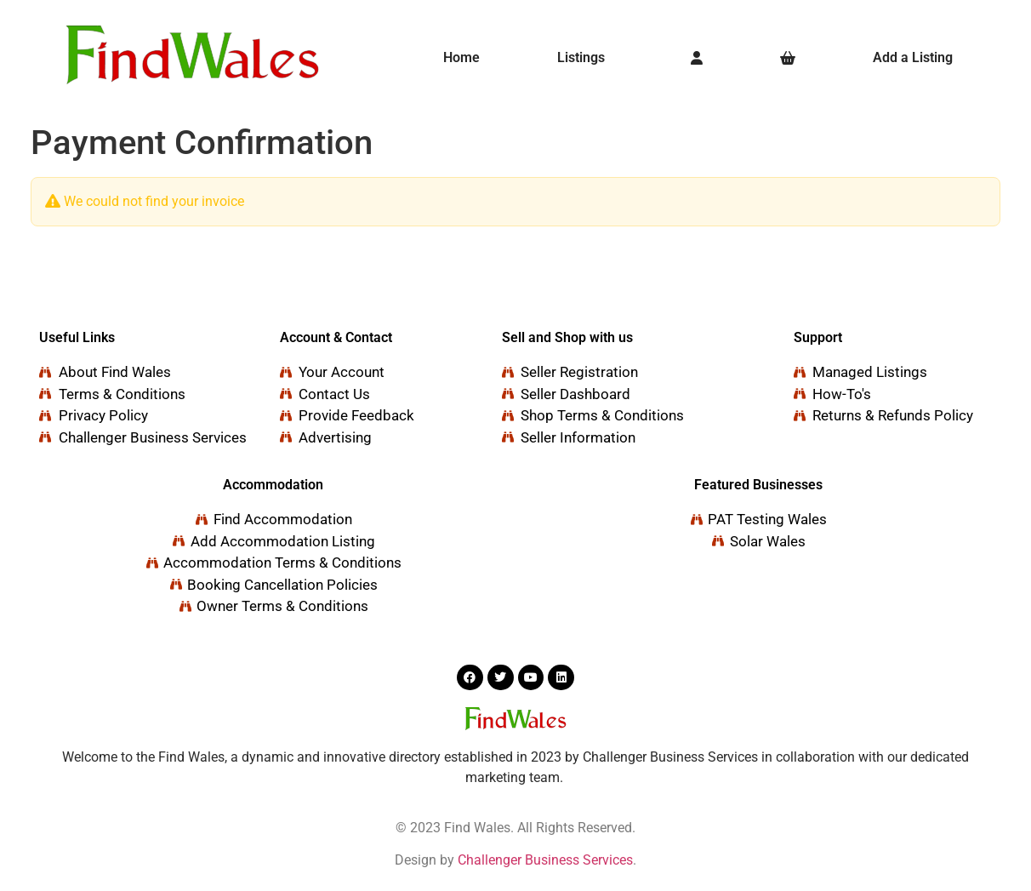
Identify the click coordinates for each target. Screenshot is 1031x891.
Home (461, 57)
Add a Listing (913, 57)
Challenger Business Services (545, 860)
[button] (585, 57)
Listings (581, 57)
